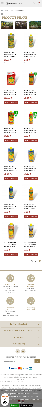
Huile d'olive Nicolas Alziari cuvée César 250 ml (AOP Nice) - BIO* (30, 56)
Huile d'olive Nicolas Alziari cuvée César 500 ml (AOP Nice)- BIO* (10, 56)
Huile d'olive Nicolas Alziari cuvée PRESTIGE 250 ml (10, 208)
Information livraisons (9, 375)
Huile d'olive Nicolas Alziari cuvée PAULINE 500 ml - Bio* (10, 131)
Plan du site (20, 382)
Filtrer (36, 261)
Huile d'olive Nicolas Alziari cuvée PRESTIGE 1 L (11, 169)
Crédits (39, 375)
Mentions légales (27, 375)
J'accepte (14, 405)
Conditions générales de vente (17, 377)
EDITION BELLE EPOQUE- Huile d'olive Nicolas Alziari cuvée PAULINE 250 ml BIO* (10, 248)
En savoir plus (26, 405)
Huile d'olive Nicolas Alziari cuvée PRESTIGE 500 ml (30, 169)
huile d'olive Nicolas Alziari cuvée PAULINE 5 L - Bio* (10, 93)
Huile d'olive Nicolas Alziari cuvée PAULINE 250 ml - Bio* (30, 131)
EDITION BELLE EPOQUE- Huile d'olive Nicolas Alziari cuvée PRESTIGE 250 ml (31, 247)
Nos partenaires (6, 382)
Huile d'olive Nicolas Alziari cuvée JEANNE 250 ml (30, 208)
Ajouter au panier (11, 102)
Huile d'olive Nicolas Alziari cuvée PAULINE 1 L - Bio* (30, 93)
